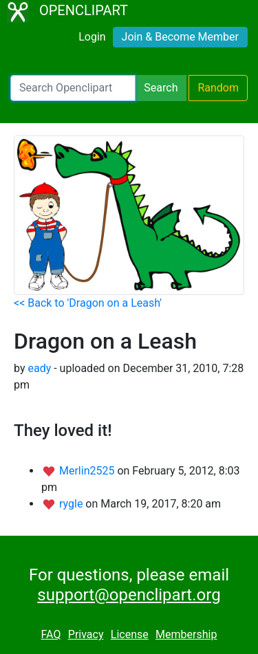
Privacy (86, 634)
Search (161, 87)
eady (39, 368)
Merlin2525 (88, 470)
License (130, 634)
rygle (72, 503)
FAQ (51, 634)
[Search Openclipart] (73, 88)
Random (218, 87)
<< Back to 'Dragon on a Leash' (88, 302)
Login (91, 36)
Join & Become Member (180, 36)
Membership (186, 634)
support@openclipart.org (128, 594)
